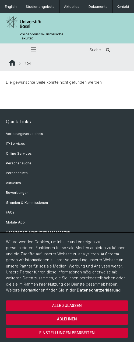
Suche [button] (101, 50)
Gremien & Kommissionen (27, 203)
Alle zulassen (67, 305)
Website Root (12, 63)
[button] (33, 49)
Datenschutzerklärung (99, 290)
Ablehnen (67, 319)
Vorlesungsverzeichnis (24, 134)
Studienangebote (40, 6)
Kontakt (123, 6)
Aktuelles (71, 6)
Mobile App (15, 222)
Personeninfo (17, 173)
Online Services (19, 153)
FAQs (10, 212)
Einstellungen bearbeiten (67, 332)
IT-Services (15, 143)
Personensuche (18, 163)
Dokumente (98, 6)
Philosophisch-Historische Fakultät (42, 36)
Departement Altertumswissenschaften (38, 232)
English (11, 6)
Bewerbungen (17, 193)
